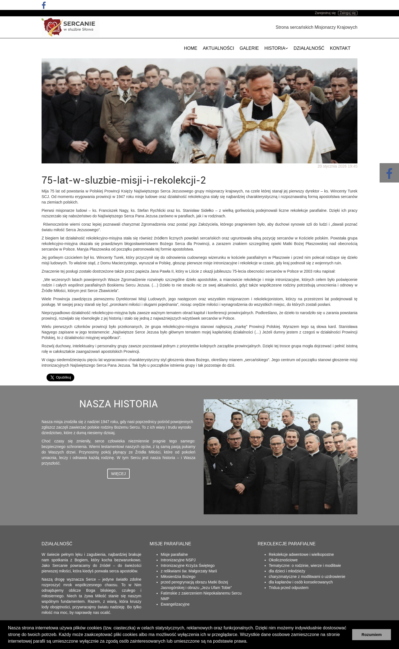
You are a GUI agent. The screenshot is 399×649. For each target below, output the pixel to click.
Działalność (308, 48)
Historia (276, 48)
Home (190, 48)
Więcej (118, 473)
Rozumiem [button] (372, 634)
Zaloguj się (348, 13)
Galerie (249, 48)
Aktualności (218, 48)
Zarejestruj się (325, 13)
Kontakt (340, 48)
